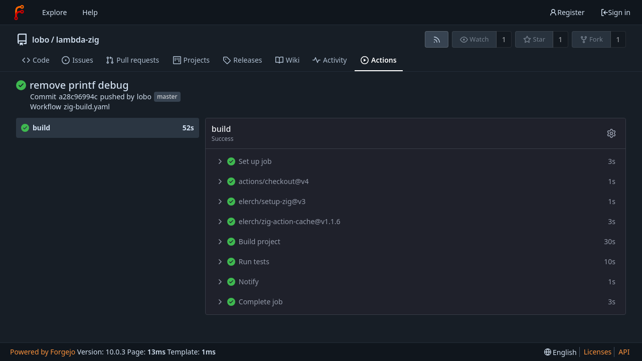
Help (90, 12)
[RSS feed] (436, 39)
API (623, 351)
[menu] (560, 352)
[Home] (19, 13)
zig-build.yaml (87, 106)
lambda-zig (77, 40)
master (167, 97)
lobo (40, 40)
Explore (54, 12)
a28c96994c (78, 96)
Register (566, 12)
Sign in (615, 12)
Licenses (598, 351)
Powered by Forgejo (42, 351)
